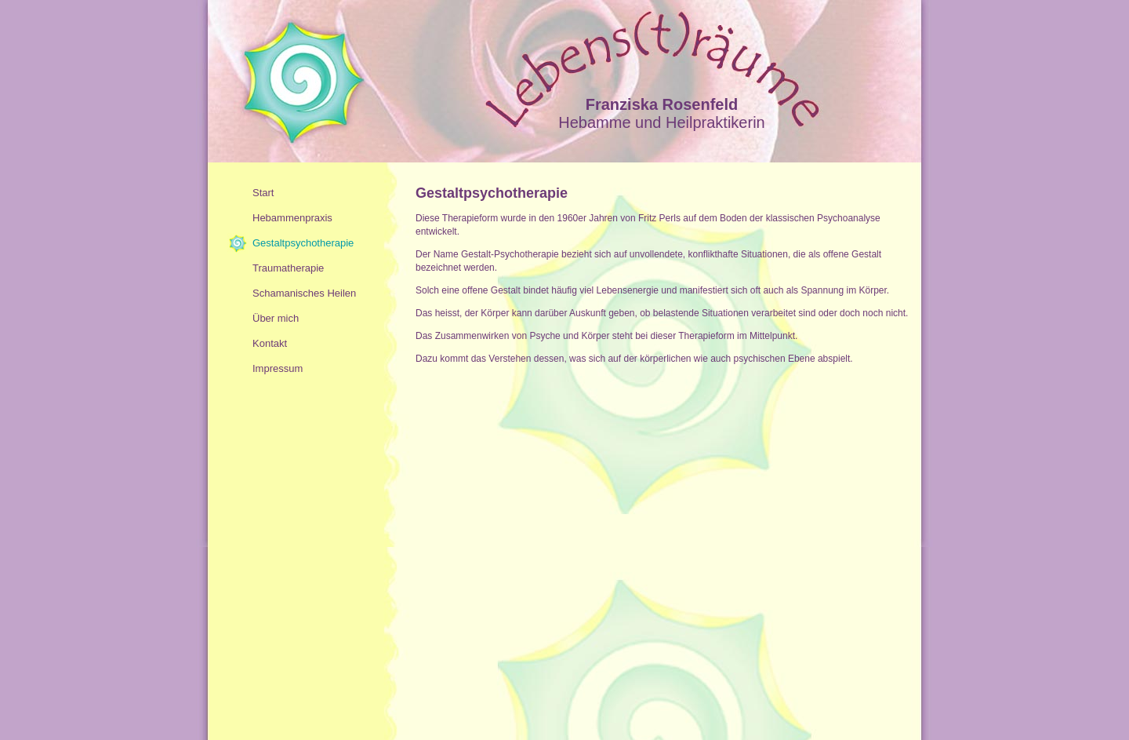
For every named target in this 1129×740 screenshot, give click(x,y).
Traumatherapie (288, 268)
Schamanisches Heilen (304, 293)
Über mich (275, 318)
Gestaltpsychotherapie (303, 243)
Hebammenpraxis (292, 218)
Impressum (277, 368)
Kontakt (269, 343)
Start (263, 193)
